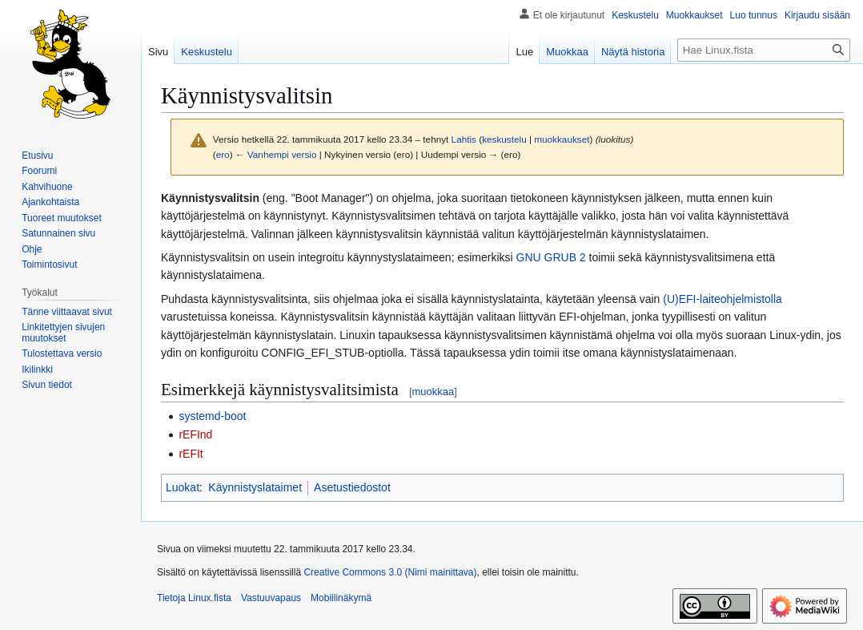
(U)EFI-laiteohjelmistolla (722, 299)
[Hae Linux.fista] (763, 50)
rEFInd (195, 434)
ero (223, 154)
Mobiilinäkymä (341, 598)
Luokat (182, 487)
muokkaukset (561, 139)
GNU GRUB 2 (551, 257)
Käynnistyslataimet (255, 487)
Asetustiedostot (352, 487)
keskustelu (504, 139)
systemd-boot (212, 416)
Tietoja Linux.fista (194, 598)
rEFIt (191, 453)
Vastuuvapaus (271, 598)
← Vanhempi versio (276, 154)
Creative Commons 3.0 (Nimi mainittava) (389, 572)
